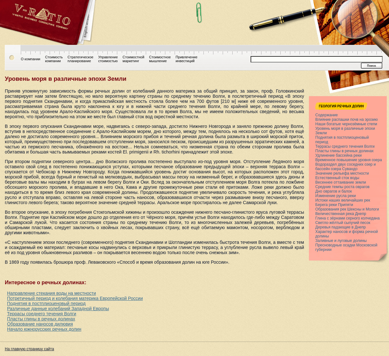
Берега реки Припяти (334, 205)
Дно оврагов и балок (333, 191)
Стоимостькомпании (54, 59)
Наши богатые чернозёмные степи (346, 124)
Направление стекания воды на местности (51, 293)
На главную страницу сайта (29, 349)
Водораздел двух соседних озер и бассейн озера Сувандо (345, 166)
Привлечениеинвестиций (186, 59)
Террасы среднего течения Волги (41, 313)
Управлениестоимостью (108, 59)
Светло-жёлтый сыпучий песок (342, 222)
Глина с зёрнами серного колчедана (347, 218)
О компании (30, 59)
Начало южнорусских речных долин (44, 329)
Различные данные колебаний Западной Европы (58, 308)
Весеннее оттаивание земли (340, 182)
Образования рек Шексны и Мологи (347, 209)
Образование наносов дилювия (40, 324)
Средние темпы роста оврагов (342, 187)
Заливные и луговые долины (341, 240)
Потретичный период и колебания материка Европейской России (75, 298)
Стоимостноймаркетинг (134, 59)
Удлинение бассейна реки (338, 155)
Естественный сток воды (337, 178)
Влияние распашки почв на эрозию (346, 119)
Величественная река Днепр (340, 213)
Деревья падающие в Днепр (340, 227)
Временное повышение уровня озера (348, 160)
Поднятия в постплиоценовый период (46, 303)
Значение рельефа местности (342, 173)
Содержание (326, 115)
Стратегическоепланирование (81, 59)
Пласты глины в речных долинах (41, 318)
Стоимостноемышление (160, 59)
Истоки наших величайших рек (342, 200)
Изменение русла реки (335, 196)
